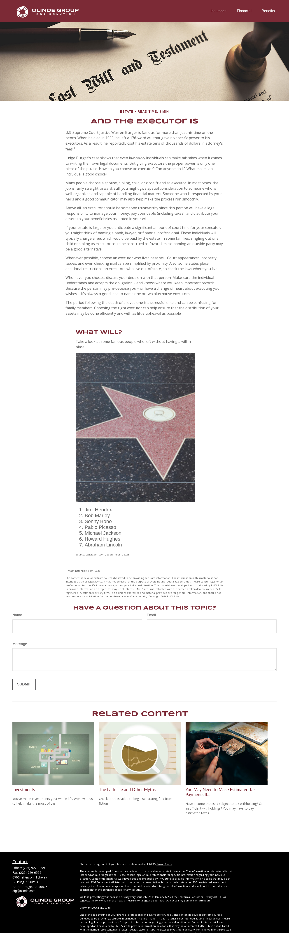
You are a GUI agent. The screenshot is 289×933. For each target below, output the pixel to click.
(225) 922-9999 (34, 868)
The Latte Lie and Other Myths (127, 789)
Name (17, 615)
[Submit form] (24, 684)
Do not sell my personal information (188, 900)
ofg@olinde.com (23, 891)
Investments (23, 789)
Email (151, 615)
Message (19, 644)
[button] (218, 11)
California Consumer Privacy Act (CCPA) (202, 897)
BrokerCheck (164, 864)
